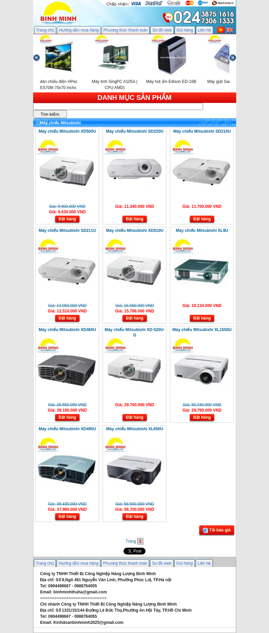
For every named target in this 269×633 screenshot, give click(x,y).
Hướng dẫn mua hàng (78, 30)
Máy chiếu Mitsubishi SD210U (202, 131)
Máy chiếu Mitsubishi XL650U (134, 429)
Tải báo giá (216, 530)
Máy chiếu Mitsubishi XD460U (67, 329)
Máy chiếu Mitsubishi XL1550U (201, 329)
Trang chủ (45, 30)
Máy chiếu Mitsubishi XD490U (67, 429)
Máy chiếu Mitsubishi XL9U (202, 230)
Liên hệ (204, 30)
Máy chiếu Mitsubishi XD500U (67, 131)
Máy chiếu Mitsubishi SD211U (67, 230)
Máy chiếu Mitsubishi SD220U (134, 131)
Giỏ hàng (185, 30)
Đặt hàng (67, 219)
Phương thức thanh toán (126, 30)
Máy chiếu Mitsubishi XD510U (134, 230)
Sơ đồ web (162, 30)
